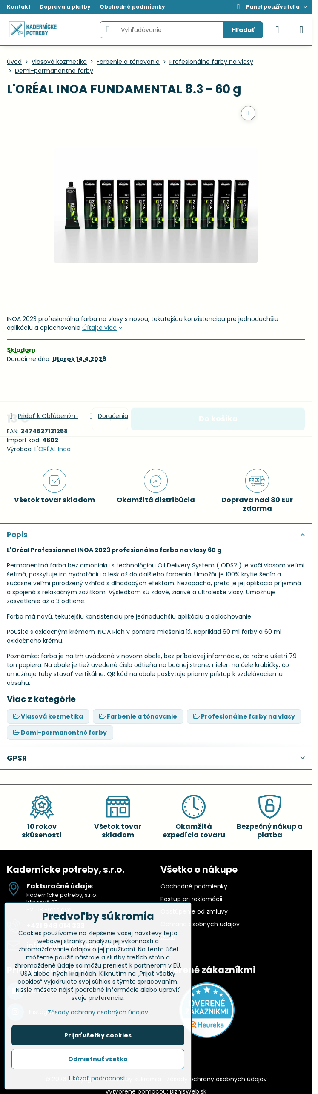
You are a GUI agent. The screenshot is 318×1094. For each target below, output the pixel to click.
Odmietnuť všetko (98, 1059)
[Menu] (301, 29)
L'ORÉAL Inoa (52, 449)
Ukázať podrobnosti (98, 1078)
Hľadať (243, 30)
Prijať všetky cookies (98, 1035)
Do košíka (218, 387)
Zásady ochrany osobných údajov (216, 1079)
